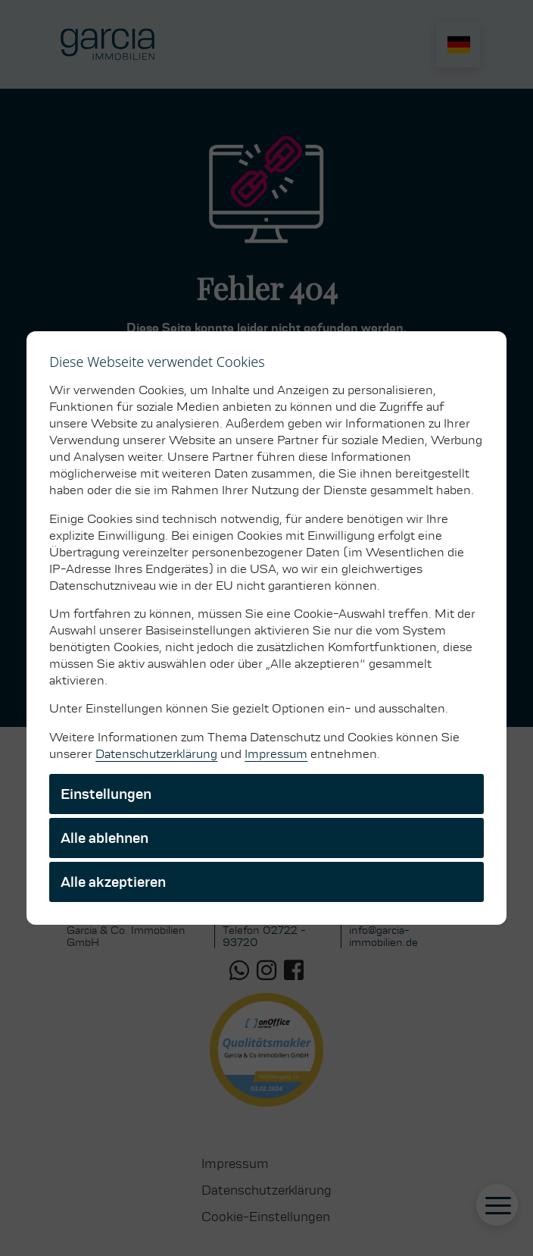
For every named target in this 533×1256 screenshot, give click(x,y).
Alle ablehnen (104, 838)
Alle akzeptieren (113, 882)
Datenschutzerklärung (156, 754)
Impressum (276, 754)
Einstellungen (106, 794)
